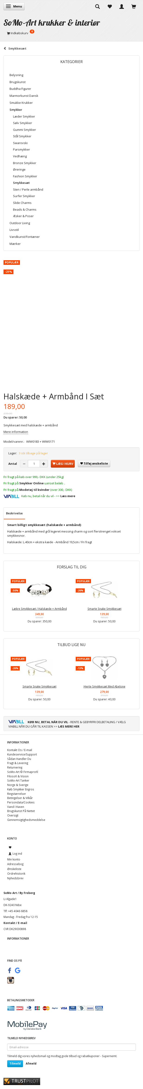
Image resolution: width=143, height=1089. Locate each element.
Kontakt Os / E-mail (19, 750)
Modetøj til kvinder (34, 490)
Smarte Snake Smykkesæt (104, 608)
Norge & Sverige (17, 785)
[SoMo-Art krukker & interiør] (51, 22)
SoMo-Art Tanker (18, 780)
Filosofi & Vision (18, 776)
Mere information (15, 432)
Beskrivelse (14, 513)
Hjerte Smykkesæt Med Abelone (104, 686)
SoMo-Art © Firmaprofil (22, 772)
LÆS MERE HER (68, 726)
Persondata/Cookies (21, 802)
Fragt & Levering (17, 763)
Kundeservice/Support (22, 754)
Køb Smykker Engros (20, 789)
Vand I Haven (15, 807)
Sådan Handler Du (19, 759)
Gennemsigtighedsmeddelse (26, 820)
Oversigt (12, 815)
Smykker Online (31, 483)
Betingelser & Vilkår (20, 798)
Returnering (14, 767)
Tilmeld (15, 1063)
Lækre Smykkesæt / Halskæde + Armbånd (39, 608)
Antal (13, 464)
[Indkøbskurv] (71, 33)
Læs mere (67, 496)
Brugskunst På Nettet (21, 811)
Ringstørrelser (16, 794)
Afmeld (31, 1063)
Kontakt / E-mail (15, 923)
